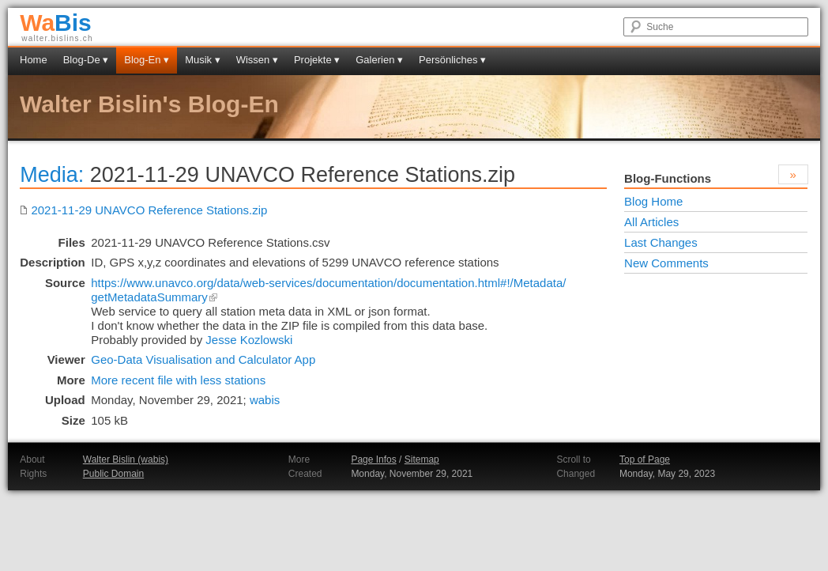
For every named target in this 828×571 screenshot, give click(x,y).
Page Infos (373, 459)
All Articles (651, 222)
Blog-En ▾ (146, 60)
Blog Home (653, 201)
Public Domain (113, 473)
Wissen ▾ (257, 60)
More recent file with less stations (178, 380)
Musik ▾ (202, 60)
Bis (56, 22)
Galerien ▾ (379, 60)
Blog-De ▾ (86, 60)
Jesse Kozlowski (248, 339)
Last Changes (661, 242)
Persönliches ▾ (452, 60)
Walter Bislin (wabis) (125, 459)
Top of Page (644, 459)
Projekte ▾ (317, 60)
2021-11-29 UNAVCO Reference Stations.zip (143, 210)
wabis (265, 400)
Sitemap (422, 459)
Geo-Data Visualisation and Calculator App (203, 359)
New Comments (666, 263)
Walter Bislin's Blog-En (149, 104)
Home (33, 60)
